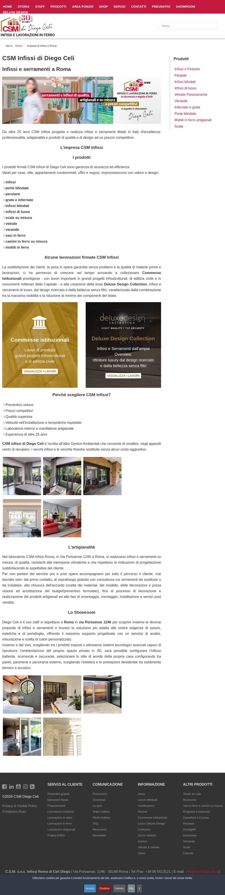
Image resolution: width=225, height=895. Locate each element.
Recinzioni (189, 799)
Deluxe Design (15, 12)
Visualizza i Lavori (40, 371)
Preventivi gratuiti (58, 794)
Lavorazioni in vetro (59, 817)
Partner (142, 811)
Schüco (142, 841)
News (141, 794)
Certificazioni (146, 805)
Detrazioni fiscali (57, 799)
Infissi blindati (185, 82)
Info (133, 889)
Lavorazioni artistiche (60, 811)
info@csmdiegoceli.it (201, 871)
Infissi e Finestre (187, 69)
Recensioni (100, 829)
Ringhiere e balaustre (196, 811)
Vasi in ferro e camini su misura (203, 805)
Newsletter (99, 835)
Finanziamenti (56, 805)
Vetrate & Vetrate (148, 847)
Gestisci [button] (120, 889)
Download (99, 799)
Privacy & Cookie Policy (19, 806)
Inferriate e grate (187, 107)
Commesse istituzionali (152, 817)
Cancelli (188, 853)
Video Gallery (101, 811)
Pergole (180, 75)
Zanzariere (190, 835)
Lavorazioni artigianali (61, 829)
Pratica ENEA (56, 835)
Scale (178, 126)
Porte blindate (185, 113)
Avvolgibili (189, 829)
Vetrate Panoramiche (190, 94)
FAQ (95, 823)
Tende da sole (192, 794)
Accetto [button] (87, 889)
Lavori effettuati (147, 799)
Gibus (141, 853)
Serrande (189, 841)
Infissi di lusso (185, 88)
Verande (181, 101)
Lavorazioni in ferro (59, 823)
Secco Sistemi (147, 835)
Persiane (188, 823)
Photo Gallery (101, 817)
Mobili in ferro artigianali (193, 120)
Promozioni (100, 794)
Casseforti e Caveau (196, 817)
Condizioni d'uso (14, 811)
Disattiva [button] (104, 889)
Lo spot (97, 805)
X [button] (143, 889)
